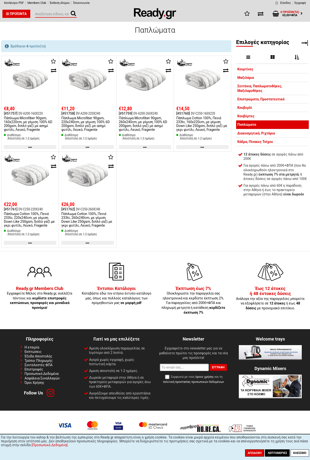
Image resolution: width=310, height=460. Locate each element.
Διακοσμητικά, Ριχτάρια (256, 133)
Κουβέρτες (246, 116)
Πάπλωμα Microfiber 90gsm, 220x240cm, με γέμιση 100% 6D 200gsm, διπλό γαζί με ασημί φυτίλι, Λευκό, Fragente (85, 124)
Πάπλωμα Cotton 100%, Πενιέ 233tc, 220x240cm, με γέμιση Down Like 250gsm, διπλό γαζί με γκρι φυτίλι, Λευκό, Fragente (29, 219)
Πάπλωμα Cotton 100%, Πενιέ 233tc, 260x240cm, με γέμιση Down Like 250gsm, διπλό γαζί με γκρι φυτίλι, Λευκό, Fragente (86, 219)
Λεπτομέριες (277, 453)
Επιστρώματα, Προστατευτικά (261, 99)
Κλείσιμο (299, 453)
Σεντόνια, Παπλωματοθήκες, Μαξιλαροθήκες (259, 88)
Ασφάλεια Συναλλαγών (42, 378)
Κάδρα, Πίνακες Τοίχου (255, 142)
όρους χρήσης (204, 376)
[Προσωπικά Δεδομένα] (50, 445)
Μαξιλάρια (245, 78)
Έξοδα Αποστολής (38, 356)
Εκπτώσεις (32, 352)
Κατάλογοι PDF (14, 3)
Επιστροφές (33, 369)
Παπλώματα (246, 124)
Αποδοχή (255, 453)
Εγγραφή (300, 3)
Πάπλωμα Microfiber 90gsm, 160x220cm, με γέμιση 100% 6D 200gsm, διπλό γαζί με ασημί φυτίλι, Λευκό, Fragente (28, 124)
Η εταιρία (31, 347)
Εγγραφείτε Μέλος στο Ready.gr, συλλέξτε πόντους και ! (39, 298)
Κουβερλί (244, 108)
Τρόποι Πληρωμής (38, 361)
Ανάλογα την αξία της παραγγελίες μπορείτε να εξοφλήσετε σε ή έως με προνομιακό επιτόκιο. (270, 298)
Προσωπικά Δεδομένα (41, 374)
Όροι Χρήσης (34, 383)
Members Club (36, 3)
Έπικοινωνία (81, 3)
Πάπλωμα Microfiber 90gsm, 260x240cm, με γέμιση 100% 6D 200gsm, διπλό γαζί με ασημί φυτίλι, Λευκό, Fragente (143, 124)
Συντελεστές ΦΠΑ (38, 365)
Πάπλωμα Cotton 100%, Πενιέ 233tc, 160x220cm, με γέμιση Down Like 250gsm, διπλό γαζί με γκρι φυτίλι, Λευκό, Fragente (201, 124)
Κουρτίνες (245, 69)
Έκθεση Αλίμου (60, 3)
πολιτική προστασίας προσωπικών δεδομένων (193, 382)
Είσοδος (285, 3)
